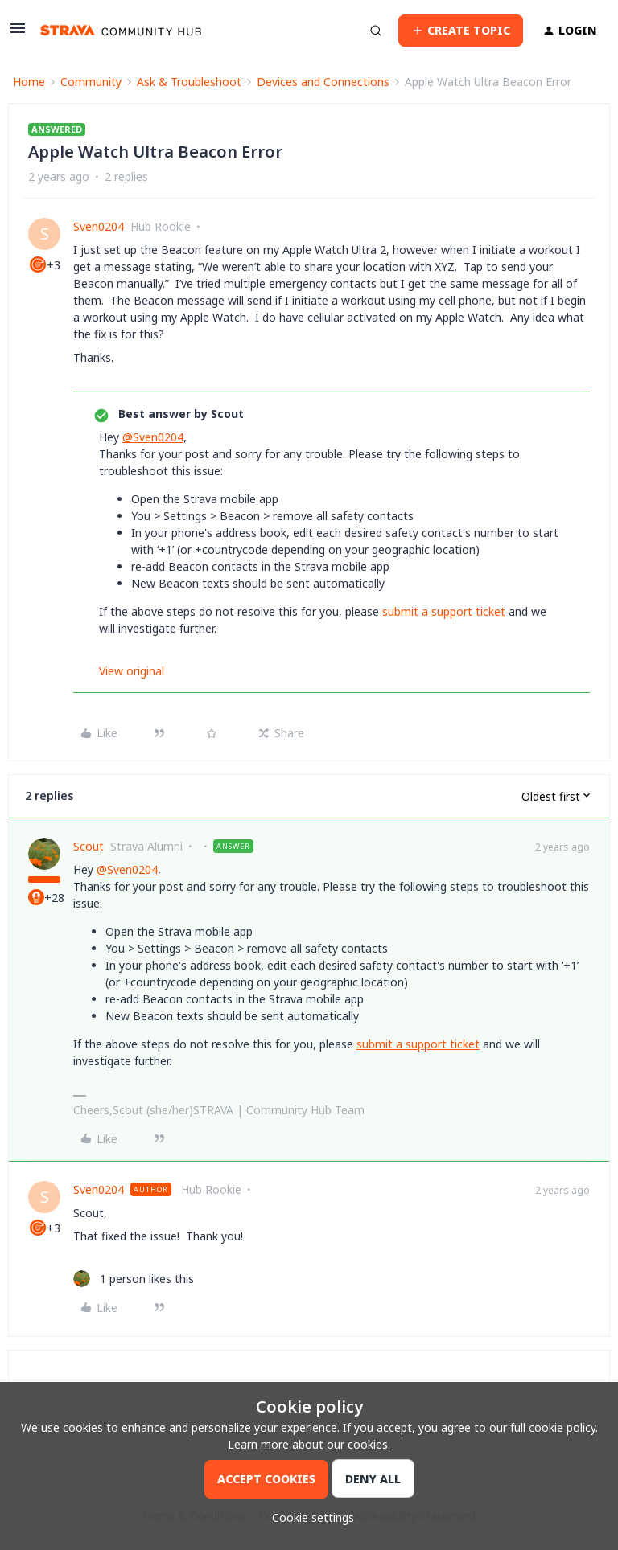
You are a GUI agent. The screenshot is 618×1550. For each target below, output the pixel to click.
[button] (17, 33)
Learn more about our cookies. (309, 1444)
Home (29, 81)
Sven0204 (98, 226)
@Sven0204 (152, 437)
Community (91, 81)
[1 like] (133, 1278)
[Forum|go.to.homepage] (120, 30)
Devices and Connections (323, 81)
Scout (88, 846)
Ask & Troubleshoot (189, 81)
